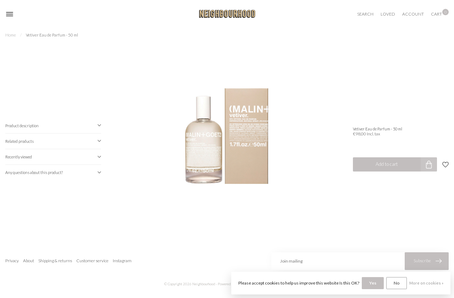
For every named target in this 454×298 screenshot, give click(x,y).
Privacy (12, 260)
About (28, 260)
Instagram (122, 260)
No (396, 283)
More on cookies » (426, 283)
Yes (372, 283)
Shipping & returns (55, 260)
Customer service (92, 260)
